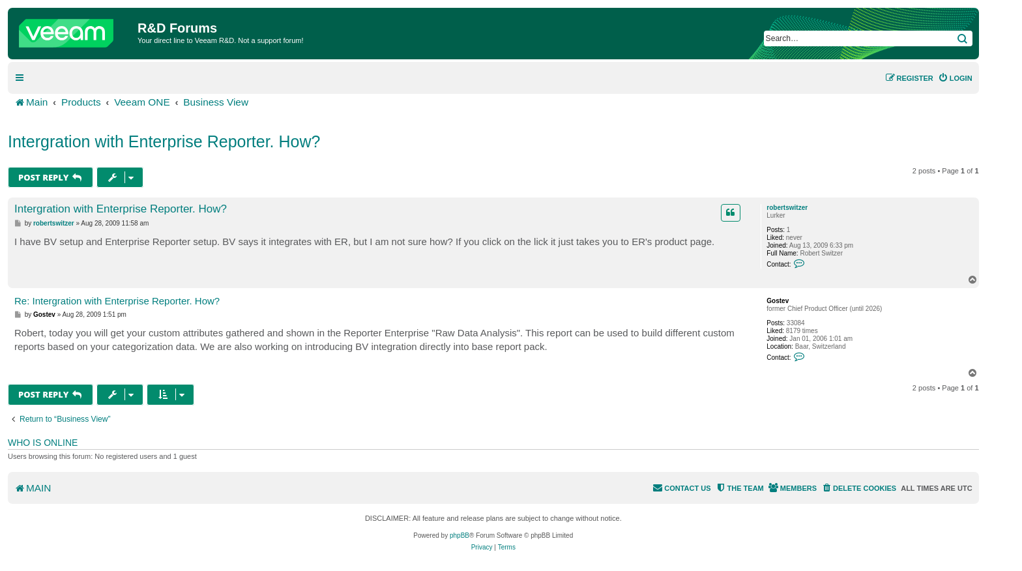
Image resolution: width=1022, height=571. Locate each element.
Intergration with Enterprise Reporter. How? (164, 141)
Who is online (43, 442)
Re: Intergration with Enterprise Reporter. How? (117, 300)
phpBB (459, 535)
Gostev (777, 300)
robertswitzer (787, 207)
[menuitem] (955, 78)
